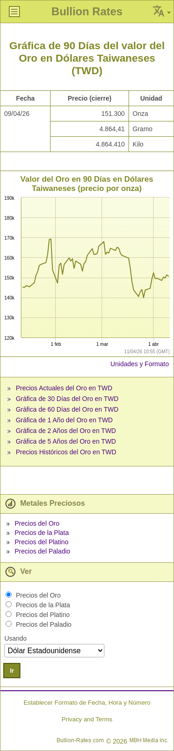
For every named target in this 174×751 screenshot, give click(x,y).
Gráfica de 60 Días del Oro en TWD (67, 409)
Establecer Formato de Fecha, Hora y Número (87, 702)
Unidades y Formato (139, 364)
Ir (12, 670)
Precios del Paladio (42, 551)
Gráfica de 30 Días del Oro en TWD (67, 398)
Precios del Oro (36, 523)
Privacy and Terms (87, 719)
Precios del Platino (41, 542)
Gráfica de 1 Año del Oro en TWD (64, 420)
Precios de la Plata (41, 532)
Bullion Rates (87, 11)
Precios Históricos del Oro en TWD (66, 452)
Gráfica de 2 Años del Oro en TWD (66, 430)
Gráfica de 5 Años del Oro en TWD (66, 441)
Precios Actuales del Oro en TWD (64, 388)
